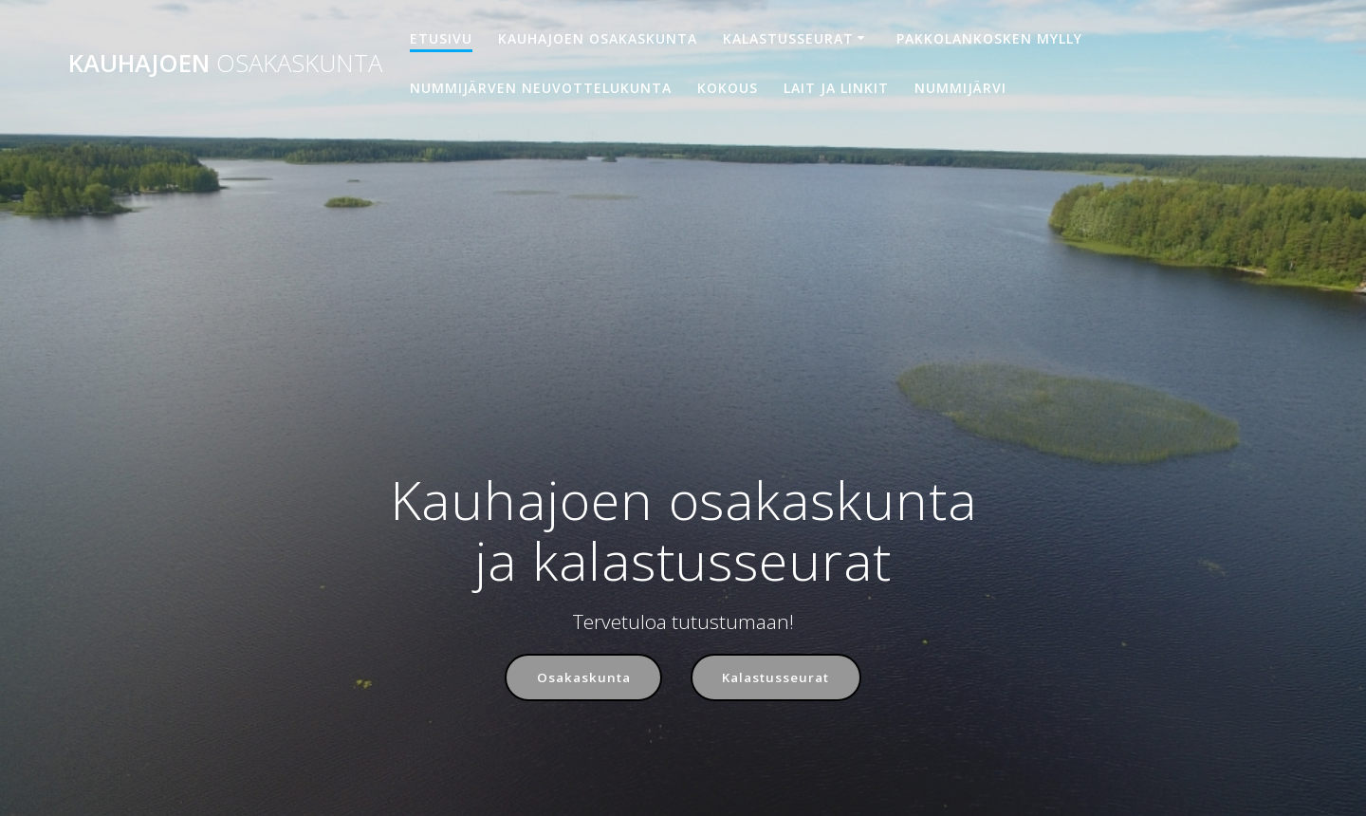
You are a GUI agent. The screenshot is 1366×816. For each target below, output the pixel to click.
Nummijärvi (960, 88)
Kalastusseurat (788, 38)
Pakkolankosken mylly (989, 38)
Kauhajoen (225, 63)
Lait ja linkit (836, 88)
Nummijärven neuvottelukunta (541, 88)
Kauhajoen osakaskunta (597, 38)
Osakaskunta (581, 678)
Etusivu (441, 38)
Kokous (727, 88)
